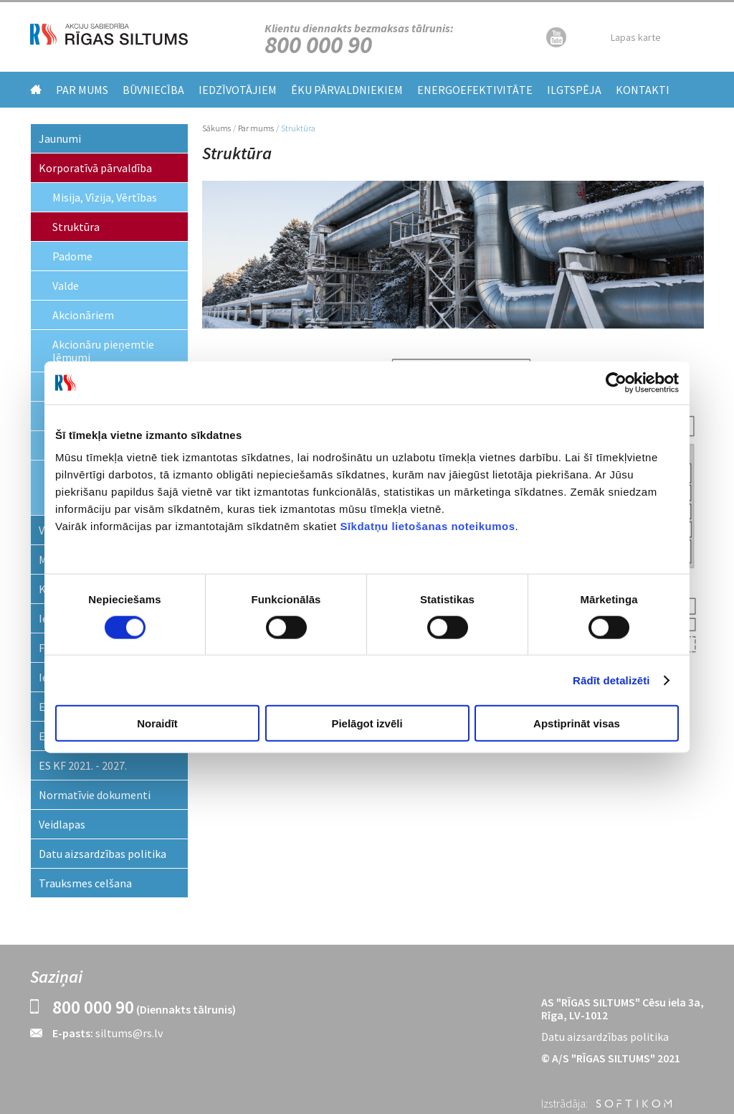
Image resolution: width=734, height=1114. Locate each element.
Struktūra (76, 227)
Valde (65, 285)
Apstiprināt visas (576, 723)
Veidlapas (62, 824)
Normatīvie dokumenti (95, 795)
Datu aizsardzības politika (102, 853)
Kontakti (642, 89)
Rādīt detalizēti (611, 680)
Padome (72, 256)
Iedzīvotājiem (238, 89)
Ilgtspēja (574, 89)
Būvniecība (153, 89)
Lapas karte (636, 37)
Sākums (216, 128)
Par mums (82, 89)
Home (36, 89)
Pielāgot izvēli (366, 723)
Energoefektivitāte (475, 89)
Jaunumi (60, 138)
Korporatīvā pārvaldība (95, 168)
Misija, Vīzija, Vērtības (104, 197)
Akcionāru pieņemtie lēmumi (103, 350)
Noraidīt (157, 723)
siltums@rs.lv (129, 1033)
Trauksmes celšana (85, 883)
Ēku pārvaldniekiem (347, 89)
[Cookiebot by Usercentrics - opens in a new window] (616, 382)
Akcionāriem (83, 315)
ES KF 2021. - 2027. (83, 765)
